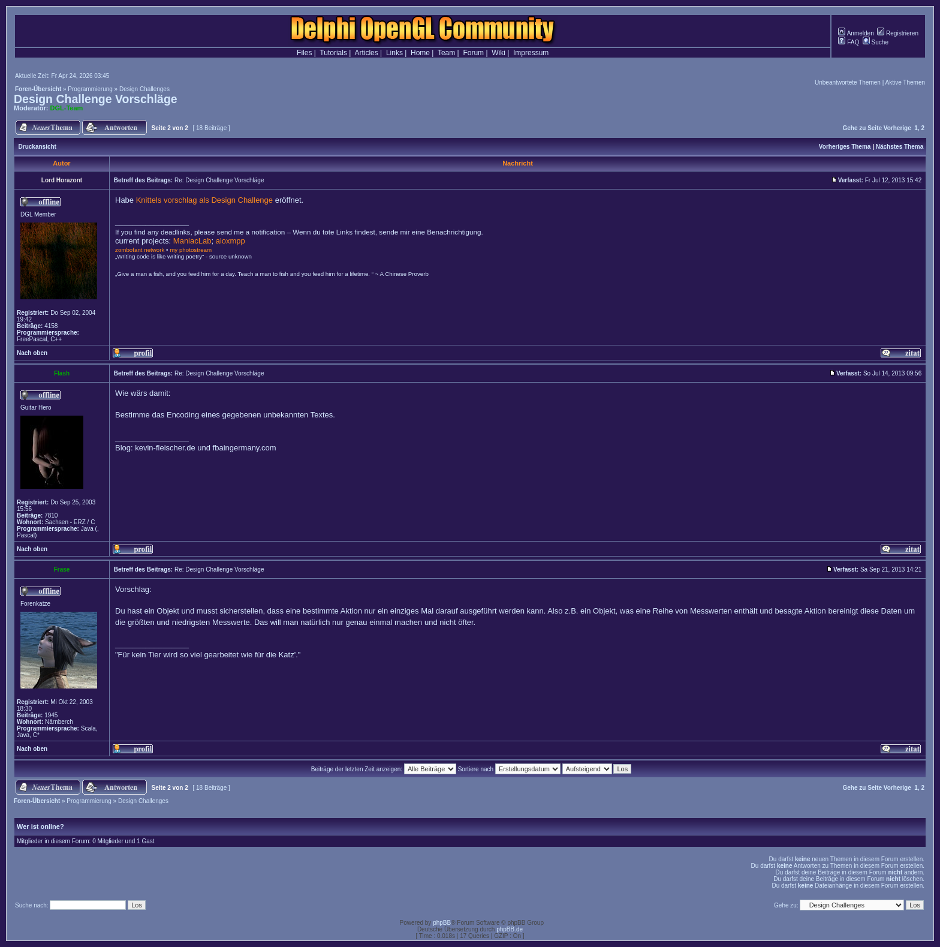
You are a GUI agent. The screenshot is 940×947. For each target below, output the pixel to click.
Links (394, 53)
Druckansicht (37, 146)
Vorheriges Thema (845, 146)
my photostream (191, 249)
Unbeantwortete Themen (848, 82)
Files (304, 53)
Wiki (498, 53)
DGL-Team (66, 108)
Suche (875, 42)
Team (446, 53)
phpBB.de (509, 929)
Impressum (531, 53)
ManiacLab (192, 240)
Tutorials (333, 53)
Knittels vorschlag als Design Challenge (204, 200)
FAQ (848, 42)
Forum (473, 53)
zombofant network (139, 249)
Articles (366, 53)
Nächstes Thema (899, 146)
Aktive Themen (905, 82)
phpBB (442, 922)
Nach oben (32, 353)
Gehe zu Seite (862, 128)
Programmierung (90, 89)
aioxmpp (230, 240)
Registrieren (897, 33)
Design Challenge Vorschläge (95, 99)
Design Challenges (144, 89)
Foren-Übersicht (38, 89)
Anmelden (855, 33)
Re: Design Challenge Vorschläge (219, 180)
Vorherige (897, 128)
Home (420, 53)
